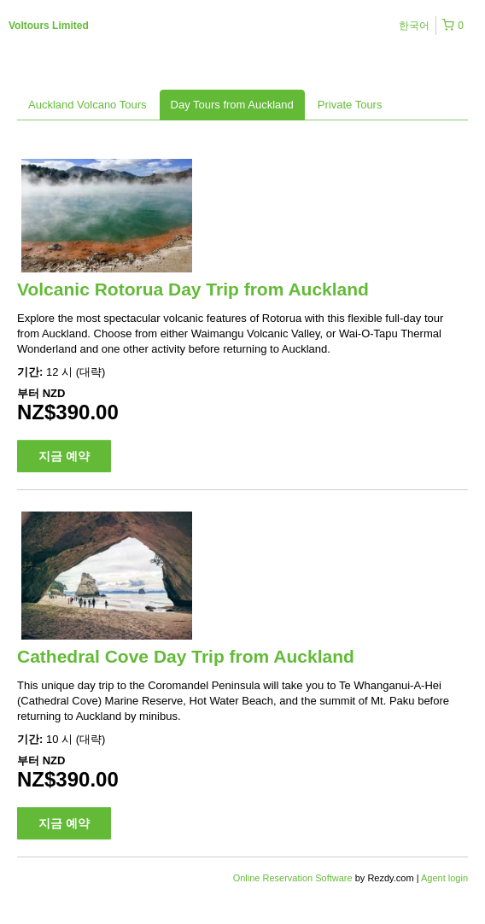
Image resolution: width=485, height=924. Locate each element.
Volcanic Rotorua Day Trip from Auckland (193, 289)
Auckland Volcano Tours (87, 104)
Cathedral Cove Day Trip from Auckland (185, 656)
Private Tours (350, 104)
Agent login (444, 878)
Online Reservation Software (293, 878)
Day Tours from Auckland (232, 104)
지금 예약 (64, 456)
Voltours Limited (49, 26)
